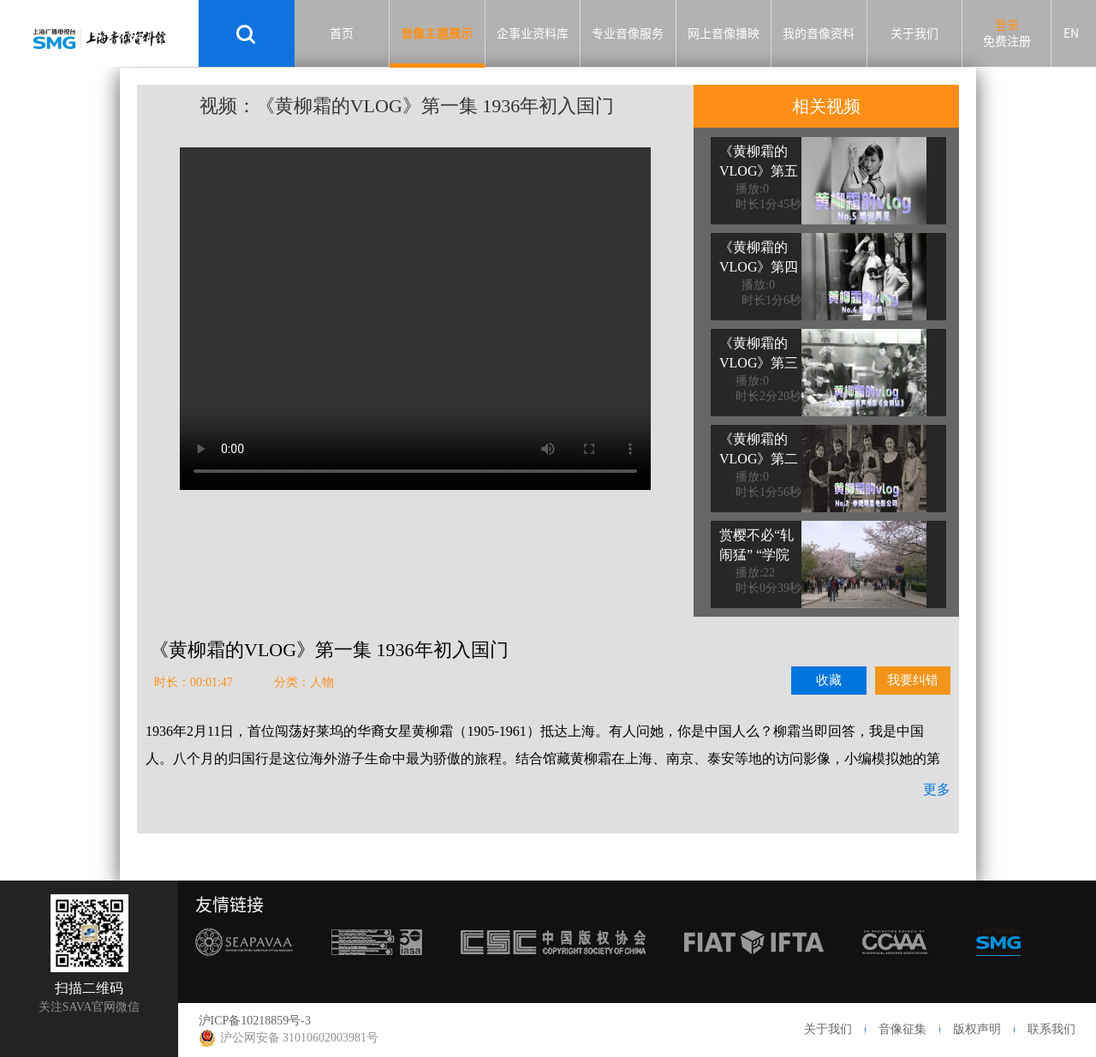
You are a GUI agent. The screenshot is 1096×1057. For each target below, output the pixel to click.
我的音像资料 (819, 33)
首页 (342, 33)
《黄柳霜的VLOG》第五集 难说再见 (758, 171)
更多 (936, 789)
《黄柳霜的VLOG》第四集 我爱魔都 (758, 267)
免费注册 (1007, 41)
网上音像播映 (723, 33)
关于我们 (914, 33)
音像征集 (902, 1029)
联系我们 (1051, 1029)
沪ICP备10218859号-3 (255, 1020)
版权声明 (977, 1029)
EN (1071, 33)
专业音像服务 (628, 33)
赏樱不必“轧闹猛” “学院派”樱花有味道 (756, 564)
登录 (1007, 25)
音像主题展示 (437, 33)
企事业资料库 (533, 33)
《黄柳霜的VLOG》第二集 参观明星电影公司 (758, 468)
